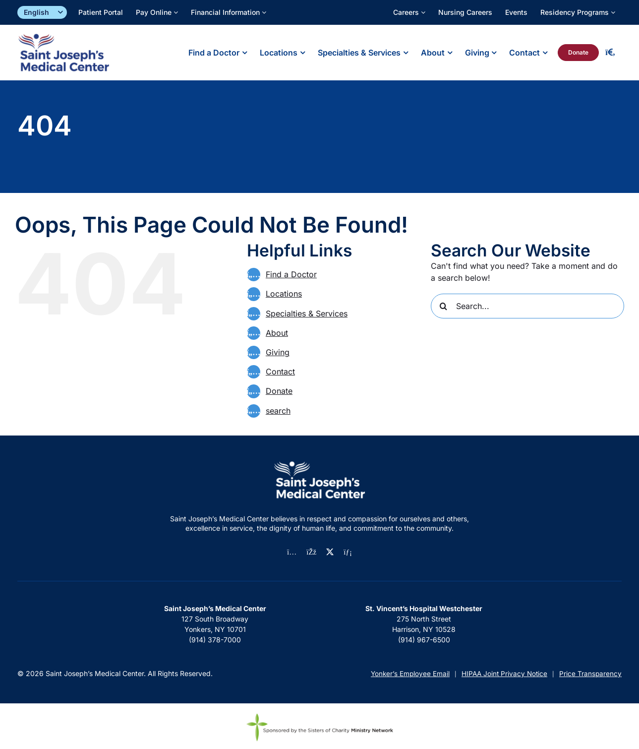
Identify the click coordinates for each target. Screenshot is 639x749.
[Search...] (527, 306)
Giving (278, 352)
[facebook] (311, 552)
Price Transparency (590, 674)
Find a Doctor (291, 274)
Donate (279, 391)
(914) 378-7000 (215, 639)
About (277, 333)
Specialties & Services (307, 313)
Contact (280, 371)
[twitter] (330, 552)
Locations (284, 294)
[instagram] (291, 552)
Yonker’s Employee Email (410, 674)
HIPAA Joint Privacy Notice (504, 674)
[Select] (42, 12)
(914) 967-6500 (424, 639)
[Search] (443, 306)
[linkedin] (348, 552)
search (278, 411)
